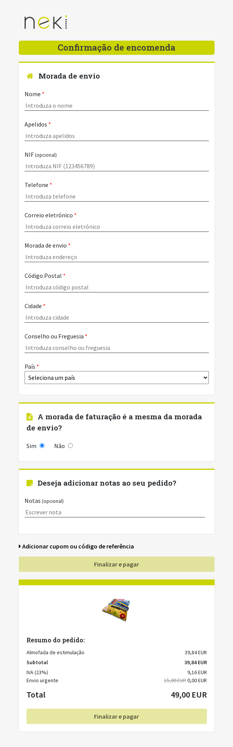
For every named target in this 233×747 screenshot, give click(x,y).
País (117, 373)
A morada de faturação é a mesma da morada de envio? (114, 422)
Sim (35, 446)
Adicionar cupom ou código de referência (76, 546)
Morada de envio (63, 75)
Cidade (117, 312)
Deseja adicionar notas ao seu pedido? (101, 483)
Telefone (117, 191)
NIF (117, 161)
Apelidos (117, 130)
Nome (117, 100)
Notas (115, 507)
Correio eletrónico (117, 221)
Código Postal (117, 282)
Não (63, 446)
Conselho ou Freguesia (117, 342)
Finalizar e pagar (116, 564)
